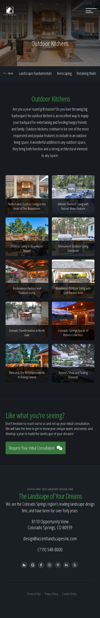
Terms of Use (34, 594)
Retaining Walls (86, 73)
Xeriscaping (64, 73)
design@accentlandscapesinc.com (50, 538)
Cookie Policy (69, 594)
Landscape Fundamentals (35, 73)
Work (8, 73)
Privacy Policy (51, 594)
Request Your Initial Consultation (35, 448)
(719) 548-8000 (50, 549)
